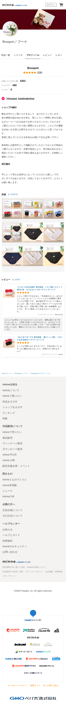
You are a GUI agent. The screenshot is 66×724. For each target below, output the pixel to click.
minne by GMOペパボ (14, 4)
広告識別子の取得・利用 (12, 572)
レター (59, 55)
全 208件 (16, 279)
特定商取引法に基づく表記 (13, 567)
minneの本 (8, 496)
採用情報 (58, 572)
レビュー (47, 55)
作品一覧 (5, 55)
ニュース (7, 491)
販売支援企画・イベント (16, 466)
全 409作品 (13, 194)
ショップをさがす (12, 407)
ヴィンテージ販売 (12, 443)
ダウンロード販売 (12, 449)
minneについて (10, 390)
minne (16, 561)
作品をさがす (9, 401)
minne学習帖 (9, 485)
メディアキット (9, 576)
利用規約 (7, 540)
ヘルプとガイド (11, 535)
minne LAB (8, 460)
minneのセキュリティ (14, 546)
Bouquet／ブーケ (14, 41)
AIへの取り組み (50, 685)
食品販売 (7, 437)
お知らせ (7, 529)
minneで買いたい (12, 396)
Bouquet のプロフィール (40, 373)
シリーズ (18, 55)
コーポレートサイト (17, 685)
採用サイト (35, 685)
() (33, 72)
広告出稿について (12, 510)
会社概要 (49, 572)
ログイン (51, 5)
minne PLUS (9, 454)
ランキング (8, 413)
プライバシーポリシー (34, 572)
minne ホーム (7, 373)
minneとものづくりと (14, 479)
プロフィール (32, 55)
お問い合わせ (9, 552)
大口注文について (12, 515)
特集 (4, 418)
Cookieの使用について (36, 567)
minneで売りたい (12, 432)
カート (61, 4)
